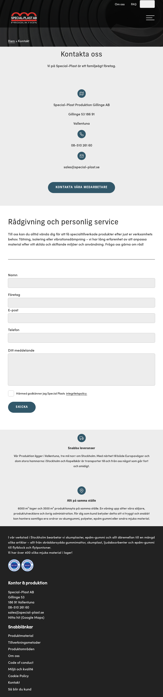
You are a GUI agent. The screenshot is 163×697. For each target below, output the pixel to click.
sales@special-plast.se (26, 612)
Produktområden (21, 649)
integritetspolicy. (76, 393)
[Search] (147, 4)
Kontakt (14, 682)
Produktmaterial (20, 635)
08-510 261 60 (18, 607)
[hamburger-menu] (150, 18)
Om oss (120, 4)
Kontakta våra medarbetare (81, 187)
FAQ (133, 4)
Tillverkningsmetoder (24, 642)
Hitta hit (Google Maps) (26, 617)
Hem (11, 41)
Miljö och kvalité (20, 669)
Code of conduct (20, 662)
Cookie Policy (18, 676)
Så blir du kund (19, 689)
